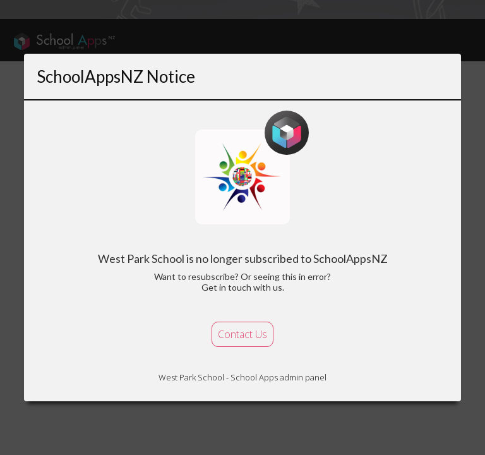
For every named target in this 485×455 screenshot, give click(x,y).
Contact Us (242, 334)
